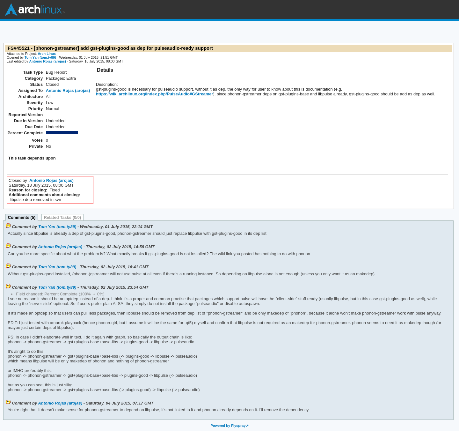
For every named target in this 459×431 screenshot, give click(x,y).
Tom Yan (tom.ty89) (40, 57)
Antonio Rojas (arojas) (47, 61)
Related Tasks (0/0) (62, 217)
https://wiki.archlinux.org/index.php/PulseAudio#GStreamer (154, 94)
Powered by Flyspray (227, 425)
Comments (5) (22, 217)
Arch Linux (35, 9)
